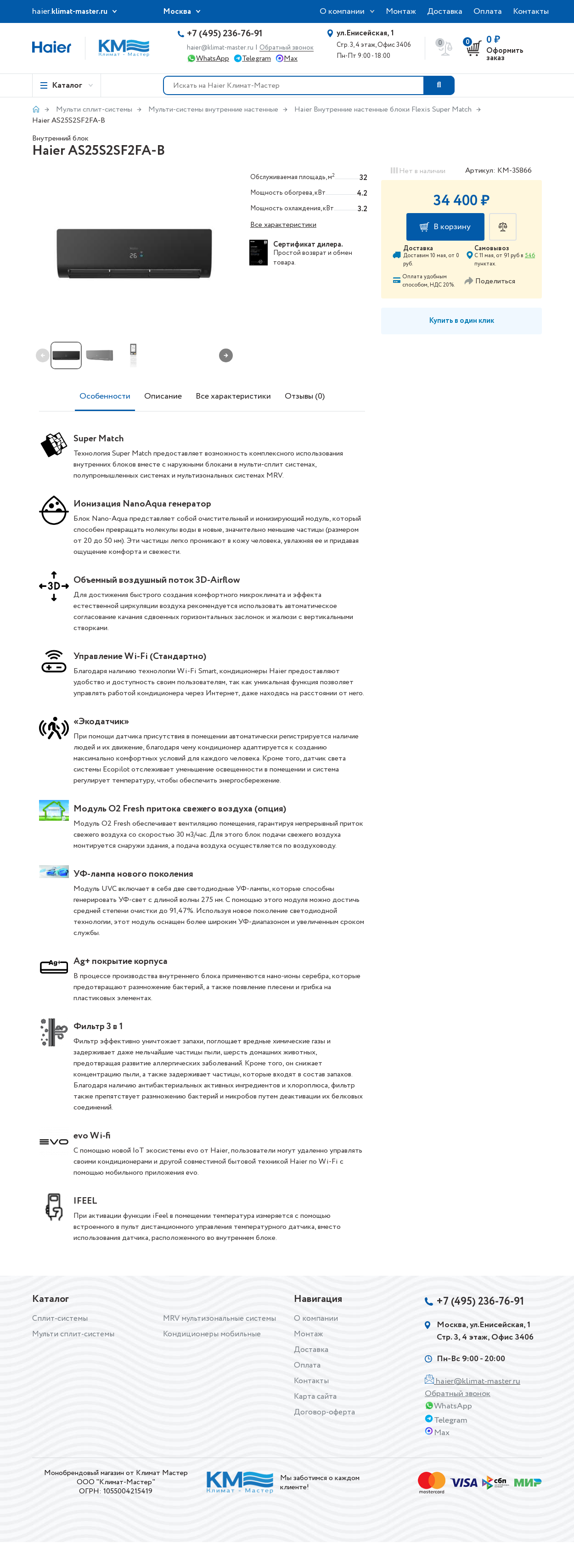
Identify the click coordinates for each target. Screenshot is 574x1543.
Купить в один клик (461, 320)
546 (530, 255)
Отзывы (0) (305, 396)
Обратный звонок (286, 48)
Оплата (487, 11)
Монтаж (401, 11)
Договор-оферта (324, 1412)
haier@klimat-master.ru (220, 47)
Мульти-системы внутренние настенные (213, 109)
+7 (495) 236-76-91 (225, 34)
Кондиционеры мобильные (212, 1334)
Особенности (104, 396)
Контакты (531, 11)
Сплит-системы (61, 1318)
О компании (342, 11)
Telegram (256, 58)
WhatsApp (212, 58)
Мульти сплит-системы (94, 109)
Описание (163, 396)
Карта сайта (316, 1396)
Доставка (444, 11)
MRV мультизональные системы (221, 1318)
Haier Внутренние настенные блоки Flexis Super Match (383, 109)
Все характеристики (283, 225)
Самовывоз (491, 248)
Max (291, 58)
